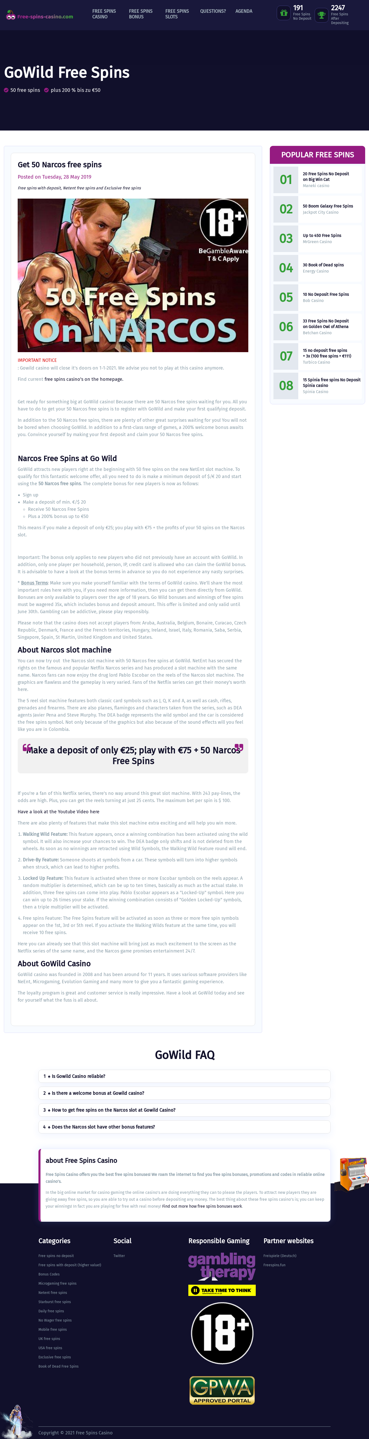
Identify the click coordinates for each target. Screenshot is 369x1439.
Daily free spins (51, 1311)
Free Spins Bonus (140, 14)
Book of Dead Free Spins (58, 1366)
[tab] (184, 1076)
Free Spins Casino (104, 14)
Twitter (119, 1256)
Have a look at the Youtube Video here (58, 812)
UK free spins (49, 1339)
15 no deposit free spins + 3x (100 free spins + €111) (327, 353)
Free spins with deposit (39, 188)
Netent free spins (79, 188)
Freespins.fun (274, 1265)
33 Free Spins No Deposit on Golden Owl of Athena (326, 324)
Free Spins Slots (177, 14)
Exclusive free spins (122, 188)
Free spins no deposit (56, 1256)
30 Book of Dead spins (323, 265)
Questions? (213, 11)
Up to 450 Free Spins (322, 235)
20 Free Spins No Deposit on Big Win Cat (326, 176)
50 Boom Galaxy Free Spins (328, 206)
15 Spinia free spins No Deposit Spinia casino (332, 382)
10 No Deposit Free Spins (326, 294)
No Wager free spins (55, 1320)
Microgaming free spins (57, 1283)
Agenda (243, 11)
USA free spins (50, 1348)
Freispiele (271, 1256)
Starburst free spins (54, 1302)
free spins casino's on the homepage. (84, 379)
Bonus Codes (49, 1274)
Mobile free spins (52, 1329)
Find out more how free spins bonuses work (202, 1206)
